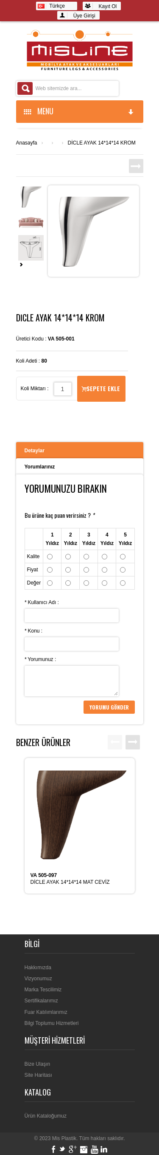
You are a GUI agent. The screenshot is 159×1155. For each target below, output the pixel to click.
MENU (79, 110)
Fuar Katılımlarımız (46, 1012)
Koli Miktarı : (35, 389)
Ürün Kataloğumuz (46, 1116)
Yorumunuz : (40, 659)
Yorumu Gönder (109, 707)
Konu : (34, 631)
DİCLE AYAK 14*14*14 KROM (102, 143)
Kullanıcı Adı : (42, 602)
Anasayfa (26, 143)
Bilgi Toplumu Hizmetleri (52, 1023)
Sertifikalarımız (41, 1001)
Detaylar (35, 451)
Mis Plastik (64, 1138)
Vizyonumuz (38, 979)
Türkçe (51, 6)
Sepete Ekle (100, 388)
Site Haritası (38, 1075)
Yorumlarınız (40, 467)
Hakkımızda (38, 968)
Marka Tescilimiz (43, 990)
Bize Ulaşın (37, 1064)
